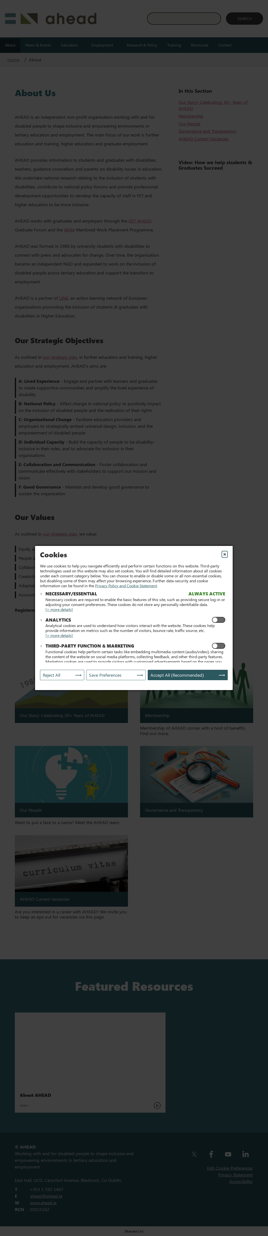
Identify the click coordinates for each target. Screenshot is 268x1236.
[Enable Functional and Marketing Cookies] (218, 646)
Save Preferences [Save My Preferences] (105, 675)
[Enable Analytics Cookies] (218, 620)
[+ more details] (59, 609)
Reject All (51, 675)
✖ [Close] (224, 554)
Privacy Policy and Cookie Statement (126, 585)
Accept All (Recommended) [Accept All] (177, 675)
